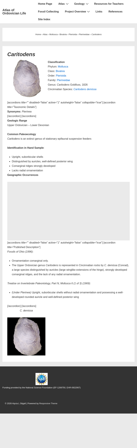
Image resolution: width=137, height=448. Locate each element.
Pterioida (61, 75)
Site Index (44, 19)
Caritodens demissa (84, 89)
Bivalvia (60, 71)
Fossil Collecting (48, 11)
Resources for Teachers (109, 3)
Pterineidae (63, 80)
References (115, 11)
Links (98, 11)
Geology (81, 3)
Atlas (63, 3)
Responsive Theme (48, 403)
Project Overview (78, 11)
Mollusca (63, 66)
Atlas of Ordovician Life (14, 11)
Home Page (45, 3)
